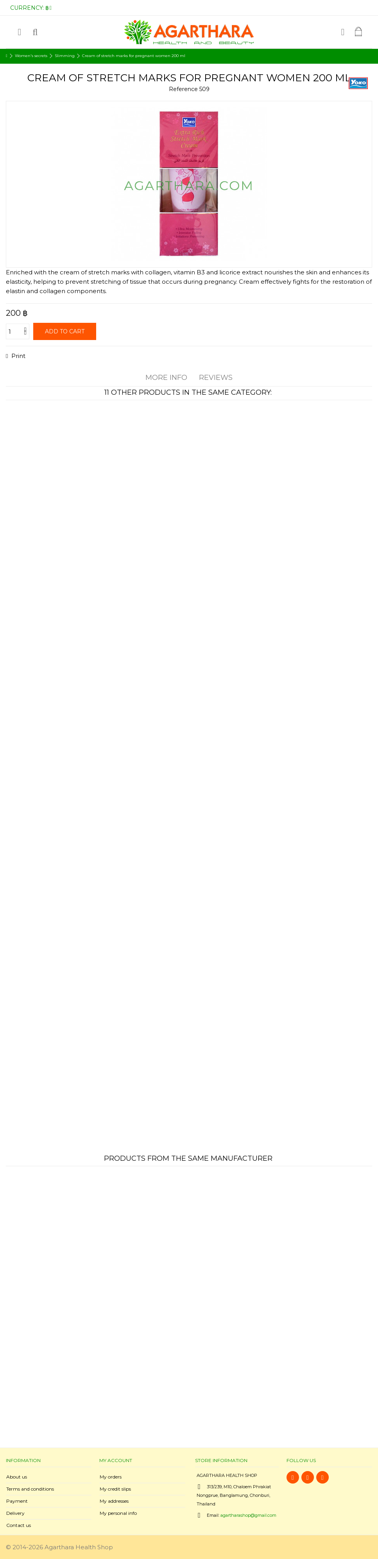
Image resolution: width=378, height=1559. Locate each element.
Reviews (216, 377)
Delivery (15, 1513)
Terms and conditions (30, 1489)
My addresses (114, 1501)
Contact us (18, 1525)
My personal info (118, 1513)
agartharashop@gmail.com (248, 1515)
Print (17, 356)
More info (166, 377)
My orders (111, 1477)
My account (115, 1460)
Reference (183, 89)
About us (16, 1477)
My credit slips (115, 1489)
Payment (17, 1501)
